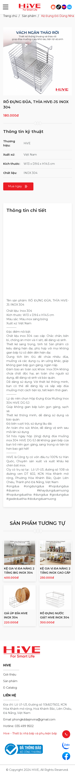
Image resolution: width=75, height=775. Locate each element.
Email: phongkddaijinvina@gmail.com (29, 719)
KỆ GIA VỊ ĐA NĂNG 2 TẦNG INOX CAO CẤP (55, 570)
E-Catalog (10, 687)
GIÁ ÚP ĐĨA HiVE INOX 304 (16, 615)
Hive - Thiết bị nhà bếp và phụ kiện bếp (30, 733)
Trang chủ (10, 16)
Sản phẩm (29, 16)
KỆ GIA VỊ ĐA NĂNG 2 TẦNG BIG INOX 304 (19, 570)
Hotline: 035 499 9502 (18, 726)
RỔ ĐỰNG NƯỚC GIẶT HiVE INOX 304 (54, 615)
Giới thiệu (9, 674)
